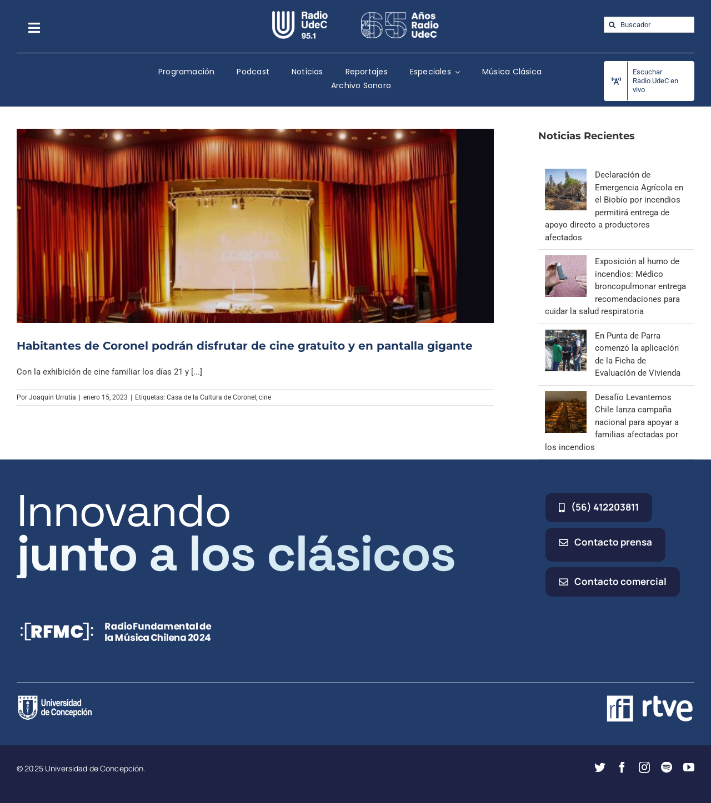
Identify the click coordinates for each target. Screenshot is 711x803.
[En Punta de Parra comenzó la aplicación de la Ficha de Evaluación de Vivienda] (566, 336)
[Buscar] (612, 25)
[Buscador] (649, 25)
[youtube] (688, 767)
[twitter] (599, 767)
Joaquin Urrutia (52, 397)
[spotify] (666, 767)
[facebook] (622, 767)
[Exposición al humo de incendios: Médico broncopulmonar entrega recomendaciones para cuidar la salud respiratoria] (566, 261)
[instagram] (644, 767)
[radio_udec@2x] (300, 15)
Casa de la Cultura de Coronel (211, 397)
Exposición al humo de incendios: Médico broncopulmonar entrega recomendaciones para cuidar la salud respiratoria (615, 286)
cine (265, 397)
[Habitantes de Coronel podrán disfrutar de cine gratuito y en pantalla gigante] (255, 225)
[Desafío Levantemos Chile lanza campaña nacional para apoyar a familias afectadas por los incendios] (566, 397)
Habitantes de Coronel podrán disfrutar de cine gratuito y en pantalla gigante (245, 345)
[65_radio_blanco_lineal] (400, 15)
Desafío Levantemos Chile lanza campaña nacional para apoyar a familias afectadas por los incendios (612, 422)
